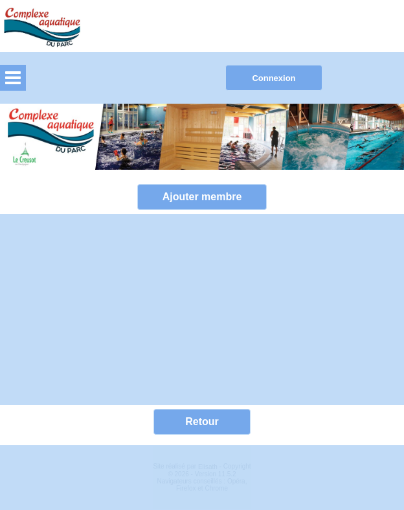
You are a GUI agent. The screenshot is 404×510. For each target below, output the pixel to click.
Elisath (208, 466)
